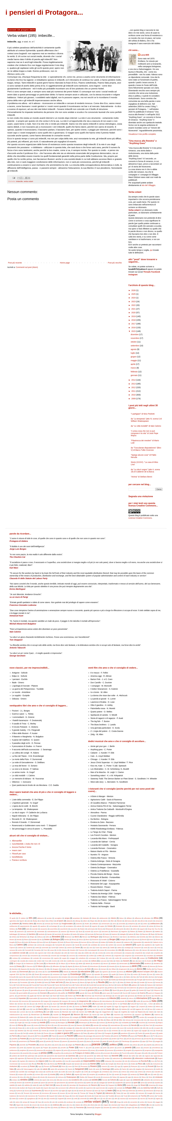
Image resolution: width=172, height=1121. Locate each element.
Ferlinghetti (158, 980)
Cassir (97, 947)
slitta (58, 1080)
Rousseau (84, 1066)
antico (145, 923)
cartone (69, 947)
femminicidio (130, 980)
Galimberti (159, 985)
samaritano (61, 1069)
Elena (121, 971)
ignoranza (131, 996)
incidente (54, 998)
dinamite (103, 966)
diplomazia (125, 966)
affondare (147, 918)
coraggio (72, 958)
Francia (49, 985)
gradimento (54, 993)
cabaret (118, 942)
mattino (31, 1017)
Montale (71, 1022)
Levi (20, 1009)
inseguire (65, 1001)
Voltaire (143, 1105)
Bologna (56, 939)
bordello (104, 939)
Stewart (102, 1085)
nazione (125, 1025)
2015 (133, 331)
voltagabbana (132, 1105)
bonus (81, 939)
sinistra (23, 1079)
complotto (156, 953)
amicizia (47, 923)
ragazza (147, 1056)
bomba (66, 939)
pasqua (80, 1036)
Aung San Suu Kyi (154, 929)
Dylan (33, 971)
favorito (98, 980)
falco (134, 977)
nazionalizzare (115, 1025)
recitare (107, 1058)
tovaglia (150, 1093)
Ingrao (154, 998)
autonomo (20, 931)
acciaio (49, 918)
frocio (70, 985)
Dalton (118, 961)
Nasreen (80, 1025)
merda (14, 1020)
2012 (133, 387)
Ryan (158, 1066)
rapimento (45, 1058)
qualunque (31, 1056)
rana (37, 1058)
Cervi (45, 950)
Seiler (84, 1074)
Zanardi (89, 1107)
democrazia (135, 963)
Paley (85, 1033)
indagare (63, 998)
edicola (65, 971)
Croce (47, 961)
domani (103, 969)
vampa (24, 1102)
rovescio (104, 1066)
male (158, 1012)
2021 (133, 309)
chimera (64, 950)
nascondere (64, 1025)
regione (14, 1061)
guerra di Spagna (154, 993)
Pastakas (107, 1036)
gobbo (134, 990)
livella (117, 1009)
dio (118, 966)
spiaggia (102, 1082)
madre (73, 1012)
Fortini (18, 985)
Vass (39, 1102)
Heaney (62, 996)
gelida (73, 988)
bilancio (157, 937)
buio (46, 942)
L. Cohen (150, 1004)
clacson (144, 950)
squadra (157, 1082)
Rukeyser (134, 1066)
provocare (106, 1053)
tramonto (22, 1096)
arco (61, 926)
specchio (51, 1082)
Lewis (28, 1009)
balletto (157, 931)
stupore (45, 1088)
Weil (36, 1107)
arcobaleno (69, 926)
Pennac (45, 1038)
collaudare (57, 953)
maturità (46, 1017)
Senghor (125, 1074)
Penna (37, 1038)
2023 (133, 301)
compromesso (14, 955)
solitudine (147, 1080)
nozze (101, 1028)
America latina (27, 924)
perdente (106, 1038)
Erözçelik (13, 977)
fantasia (22, 980)
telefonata (131, 1090)
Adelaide (86, 918)
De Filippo (158, 961)
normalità (60, 1028)
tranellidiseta (17, 857)
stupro (53, 1088)
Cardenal (29, 947)
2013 (133, 384)
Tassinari (89, 1090)
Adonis (113, 918)
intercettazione (107, 1001)
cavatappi (127, 947)
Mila (102, 1020)
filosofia (101, 982)
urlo (104, 1098)
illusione (148, 996)
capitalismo (148, 945)
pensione (72, 1038)
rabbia (98, 1056)
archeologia (53, 926)
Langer (38, 1006)
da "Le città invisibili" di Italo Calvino (146, 426)
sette (155, 1074)
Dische (160, 966)
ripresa (85, 1064)
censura (12, 950)
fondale (142, 982)
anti (139, 923)
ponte (21, 1047)
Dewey (19, 966)
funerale (99, 985)
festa (46, 982)
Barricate (99, 934)
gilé (13, 990)
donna (132, 969)
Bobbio (47, 939)
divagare (56, 969)
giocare (19, 990)
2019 (133, 316)
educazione (85, 971)
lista (99, 1009)
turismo (152, 1096)
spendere (71, 1082)
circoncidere (111, 950)
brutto (26, 942)
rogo (39, 1066)
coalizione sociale (18, 953)
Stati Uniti (49, 1085)
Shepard (90, 1077)
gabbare (134, 985)
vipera (64, 1105)
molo (26, 1022)
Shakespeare (71, 1077)
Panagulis (108, 1033)
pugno (139, 1053)
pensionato (62, 1038)
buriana (75, 942)
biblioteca (133, 937)
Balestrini (149, 931)
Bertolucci (116, 937)
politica (113, 1044)
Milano (108, 1020)
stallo (40, 1085)
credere (39, 961)
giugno (134, 357)
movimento (151, 1022)
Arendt (87, 926)
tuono (119, 1096)
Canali (77, 945)
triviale (96, 1096)
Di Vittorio (39, 966)
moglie (19, 1022)
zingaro (129, 1107)
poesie (96, 1044)
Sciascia (12, 1074)
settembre (135, 346)
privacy (92, 1050)
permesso (137, 1038)
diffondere (56, 966)
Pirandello (32, 1045)
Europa (106, 977)
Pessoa (32, 1041)
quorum (81, 1056)
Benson (85, 937)
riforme (60, 1064)
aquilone (43, 926)
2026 (133, 290)
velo (53, 1102)
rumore (142, 1066)
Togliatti (99, 1093)
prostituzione (68, 1053)
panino (132, 1033)
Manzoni (77, 1015)
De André (148, 961)
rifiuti (38, 1064)
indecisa (71, 998)
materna (157, 1014)
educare (74, 972)
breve (151, 939)
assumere (74, 929)
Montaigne (61, 1022)
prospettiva (57, 1053)
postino (97, 1047)
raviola (75, 1058)
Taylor (103, 1090)
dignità (70, 966)
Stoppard (111, 1085)
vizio (99, 1105)
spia (95, 1082)
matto (38, 1017)
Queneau (71, 1056)
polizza (134, 1045)
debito (80, 963)
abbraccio (40, 918)
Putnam (160, 1053)
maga (97, 1012)
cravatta (22, 961)
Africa (155, 918)
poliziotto (127, 1045)
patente (115, 1036)
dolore (96, 969)
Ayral (80, 931)
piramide (22, 1045)
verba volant (28, 181)
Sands (70, 1069)
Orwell (158, 1030)
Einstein (113, 971)
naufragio (104, 1025)
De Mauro (62, 963)
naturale (96, 1025)
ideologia (109, 996)
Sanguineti (79, 1069)
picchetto (97, 1041)
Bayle (153, 934)
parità (160, 1033)
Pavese (140, 1036)
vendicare (69, 1102)
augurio (142, 929)
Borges (112, 939)
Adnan (94, 918)
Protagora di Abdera (82, 1053)
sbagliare (139, 1069)
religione (41, 1061)
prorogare (34, 1053)
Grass (89, 993)
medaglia (75, 1017)
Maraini (86, 1014)
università (83, 1098)
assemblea (53, 929)
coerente (32, 953)
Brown (158, 939)
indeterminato (81, 998)
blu (40, 939)
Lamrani (29, 1006)
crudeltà (69, 961)
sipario (44, 1080)
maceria (56, 1012)
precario (146, 1047)
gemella (94, 988)
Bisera (26, 939)
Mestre (64, 1020)
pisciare (42, 1045)
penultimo (81, 1038)
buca (41, 942)
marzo (134, 368)
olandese (20, 1030)
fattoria (82, 980)
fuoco (106, 985)
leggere (133, 1006)
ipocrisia (146, 1001)
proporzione (16, 1053)
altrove (142, 921)
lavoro (85, 1006)
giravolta (51, 990)
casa (84, 947)
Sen (110, 1074)
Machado (65, 1012)
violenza (56, 1105)
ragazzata (156, 1056)
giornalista (34, 990)
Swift (158, 1088)
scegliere (78, 1072)
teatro (109, 1090)
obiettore (137, 1028)
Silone (144, 1077)
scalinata (13, 1072)
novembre (135, 338)
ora (107, 1030)
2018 (133, 320)
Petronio (57, 1041)
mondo (42, 1022)
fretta (64, 985)
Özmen (46, 1033)
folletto (128, 982)
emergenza (46, 974)
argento (94, 926)
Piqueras (13, 1045)
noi (30, 1028)
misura (152, 1020)
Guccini (125, 993)
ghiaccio (142, 988)
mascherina (128, 1014)
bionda (19, 939)
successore (62, 1088)
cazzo (152, 947)
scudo (45, 1074)
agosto (134, 349)
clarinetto (153, 950)
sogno (128, 1080)
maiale (132, 1012)
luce (151, 1009)
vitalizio (77, 1105)
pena (30, 1038)
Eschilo (36, 977)
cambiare (31, 945)
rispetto (102, 1064)
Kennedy (109, 1004)
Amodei (56, 923)
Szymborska (36, 1091)
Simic (150, 1077)
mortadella (125, 1022)
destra (12, 966)
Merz (45, 1020)
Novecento (92, 1028)
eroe (150, 974)
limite (64, 1009)
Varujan (32, 1102)
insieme (73, 1001)
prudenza (116, 1053)
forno (11, 985)
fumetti (91, 985)
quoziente (90, 1056)
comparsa (128, 953)
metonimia (73, 1020)
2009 (133, 398)
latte (70, 1006)
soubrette (28, 1082)
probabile (101, 1050)
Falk (140, 977)
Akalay (35, 921)
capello (139, 945)
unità (75, 1098)
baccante (105, 931)
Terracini (26, 1093)
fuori (112, 985)
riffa (32, 1064)
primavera (73, 1050)
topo (125, 1093)
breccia (136, 939)
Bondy (74, 939)
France (41, 985)
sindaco (14, 1080)
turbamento (134, 1096)
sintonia (36, 1080)
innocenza (24, 1001)
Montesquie (83, 1022)
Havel (55, 996)
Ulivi (39, 1098)
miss (145, 1020)
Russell (150, 1066)
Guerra (142, 993)
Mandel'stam (35, 1014)
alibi (98, 921)
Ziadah (121, 1107)
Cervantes (37, 950)
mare (101, 1014)
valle (11, 1102)
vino (48, 1105)
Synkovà (19, 1090)
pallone (92, 1033)
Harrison (39, 996)
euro (98, 977)
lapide (46, 1006)
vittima (85, 1105)
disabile (144, 966)
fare (47, 980)
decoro (105, 963)
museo (28, 1025)
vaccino (142, 1098)
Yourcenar (80, 1107)
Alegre (92, 921)
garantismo (31, 988)
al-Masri (51, 921)
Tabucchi (47, 1090)
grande (82, 993)
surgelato (111, 1088)
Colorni (72, 953)
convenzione (46, 958)
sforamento (51, 1077)
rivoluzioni (13, 1066)
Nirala (20, 1028)
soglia (121, 1080)
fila (94, 982)
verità (125, 1102)
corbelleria (82, 958)
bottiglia (122, 939)
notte (84, 1028)
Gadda (142, 985)
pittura (49, 1045)
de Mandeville (51, 963)
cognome (40, 953)
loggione (138, 1009)
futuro (126, 985)
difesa (48, 966)
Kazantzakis (99, 1004)
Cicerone (81, 950)
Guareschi (116, 993)
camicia (39, 945)
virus (70, 1105)
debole (88, 963)
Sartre (124, 1069)
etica (82, 977)
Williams (63, 1107)
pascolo (61, 1036)
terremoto (36, 1093)
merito (31, 1020)
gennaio (134, 375)
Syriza (27, 1090)
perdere (114, 1038)
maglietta (124, 1012)
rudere (112, 1066)
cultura (93, 961)
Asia (20, 929)
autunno (63, 931)
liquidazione (91, 1009)
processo (110, 1050)
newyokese (159, 1025)
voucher (157, 1105)
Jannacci (20, 1004)
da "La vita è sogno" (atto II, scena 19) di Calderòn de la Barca (145, 470)
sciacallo (157, 1072)
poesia (86, 1045)
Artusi (158, 926)
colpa (79, 953)
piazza (88, 1041)
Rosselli (55, 1066)
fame (153, 977)
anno (114, 923)
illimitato (140, 996)
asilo (27, 929)
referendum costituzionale (145, 1058)
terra (19, 1093)
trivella (89, 1096)
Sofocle (113, 1080)
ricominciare (14, 1064)
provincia (97, 1053)
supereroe (89, 1088)
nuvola (129, 1028)
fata (69, 980)
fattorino (90, 980)
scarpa (40, 1072)
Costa (134, 958)
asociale (35, 929)
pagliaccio (77, 1033)
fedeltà (113, 980)
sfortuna (60, 1077)
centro (20, 950)
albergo (77, 921)
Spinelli (109, 1082)
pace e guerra (63, 1033)
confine (91, 955)
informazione (141, 998)
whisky (55, 1107)
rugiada (125, 1066)
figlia (88, 982)
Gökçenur (157, 990)
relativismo (31, 1061)
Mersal (38, 1020)
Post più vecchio (115, 263)
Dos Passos (158, 969)
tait (75, 1090)
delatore (113, 963)
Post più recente (15, 263)
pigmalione (136, 1041)
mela (109, 1017)
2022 (133, 305)
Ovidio (39, 1033)
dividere (64, 969)
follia (135, 982)
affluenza (138, 918)
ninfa (13, 1028)
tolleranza (109, 1093)
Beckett (159, 934)
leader (94, 1006)
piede (104, 1041)
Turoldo (160, 1096)
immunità (13, 998)
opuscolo (100, 1030)
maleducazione (15, 1014)
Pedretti (23, 1039)
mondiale (34, 1022)
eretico (135, 974)
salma (19, 1069)
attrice (135, 929)
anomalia (122, 923)
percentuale (96, 1038)
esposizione (54, 977)
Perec (122, 1038)
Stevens (94, 1085)
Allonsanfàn (17, 841)
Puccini (124, 1053)
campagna (48, 945)
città (119, 950)
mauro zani (16, 850)
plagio (70, 1045)
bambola (41, 934)
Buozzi (68, 942)
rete (126, 1061)
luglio (133, 353)
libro (48, 1009)
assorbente (64, 929)
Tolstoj (118, 1093)
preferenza (13, 1050)
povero (119, 1047)
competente (138, 953)
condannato (82, 955)
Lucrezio (22, 1012)
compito (148, 953)
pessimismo (23, 1041)
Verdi (112, 1102)
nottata (77, 1028)
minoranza (137, 1020)
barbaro (82, 934)
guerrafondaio (22, 996)
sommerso (156, 1080)
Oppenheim (69, 1030)
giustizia (91, 990)
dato (133, 961)
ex (122, 977)
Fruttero (77, 985)
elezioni (129, 971)
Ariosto (110, 926)
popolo (38, 1047)
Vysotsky (20, 1107)
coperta (56, 958)
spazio (43, 1082)
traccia (158, 1093)
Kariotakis (70, 1004)
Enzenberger (75, 974)
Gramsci (71, 993)
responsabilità (75, 1061)
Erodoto (143, 974)
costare (142, 958)
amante (150, 921)
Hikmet (78, 996)
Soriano (19, 1082)
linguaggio (79, 1009)
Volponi (123, 1105)
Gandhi (21, 988)
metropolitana (84, 1020)
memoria (128, 1017)
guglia (32, 996)
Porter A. (82, 1047)
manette (56, 1014)
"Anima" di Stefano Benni (141, 477)
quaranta (41, 1056)
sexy (161, 1074)
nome (36, 1028)
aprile (133, 364)
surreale (119, 1088)
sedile (61, 1074)
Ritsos (140, 1064)
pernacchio (147, 1038)
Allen (112, 921)
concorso (72, 955)
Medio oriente (87, 1017)
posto (105, 1047)
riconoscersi (25, 1064)
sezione (14, 1077)
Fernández (24, 982)
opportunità (79, 1030)
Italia (154, 1001)
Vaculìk (150, 1098)
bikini (150, 937)
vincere (34, 1105)
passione (98, 1036)
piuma (56, 1045)
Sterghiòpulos (83, 1085)
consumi (159, 956)
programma (138, 1050)
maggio (134, 360)
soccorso (65, 1080)
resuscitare (118, 1061)
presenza (39, 1050)
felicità (120, 980)
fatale (75, 980)
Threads (147, 272)
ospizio (12, 1033)
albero (85, 921)
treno (74, 1096)
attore (128, 929)
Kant (61, 1004)
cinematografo (92, 950)
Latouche (63, 1006)
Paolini (140, 1033)
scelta (86, 1072)
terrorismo (45, 1093)
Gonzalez (13, 993)
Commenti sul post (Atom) (27, 267)
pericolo (129, 1038)
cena (158, 947)
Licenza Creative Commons (140, 518)
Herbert (70, 996)
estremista (73, 977)
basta (107, 934)
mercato (159, 1017)
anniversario (105, 923)
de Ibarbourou (29, 963)
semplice (92, 1074)
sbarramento (149, 1069)
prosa (44, 1053)
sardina (116, 1069)
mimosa (128, 1020)
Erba (128, 974)
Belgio (32, 937)
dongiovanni (123, 969)
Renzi (51, 1061)
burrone (83, 942)
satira (131, 1069)
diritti (134, 966)
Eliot (23, 974)
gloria (121, 990)
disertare (15, 969)
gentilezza (110, 988)
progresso (148, 1050)
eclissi (40, 971)
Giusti (83, 990)
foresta (158, 982)
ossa (18, 1033)
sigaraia (122, 1077)
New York (149, 1025)
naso (72, 1025)
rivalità (148, 1064)
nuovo (122, 1028)
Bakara (132, 931)
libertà (40, 1009)
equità (114, 974)
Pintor (150, 1041)
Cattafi (112, 947)
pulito (146, 1053)
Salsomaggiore (29, 1069)
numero (114, 1028)
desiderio (157, 963)
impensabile (33, 998)
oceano (12, 1030)
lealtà (101, 1006)
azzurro (96, 931)
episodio (97, 974)
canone (102, 945)
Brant (130, 939)
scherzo (124, 1072)
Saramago (106, 1069)
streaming (152, 1085)
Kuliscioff (133, 1004)
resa (66, 1061)
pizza (63, 1045)
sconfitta (29, 1074)
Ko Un (117, 1004)
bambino (32, 934)
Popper (45, 1047)
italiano (12, 1004)
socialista (86, 1080)
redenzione (116, 1058)
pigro (144, 1041)
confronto (108, 955)
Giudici (67, 990)
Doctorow (81, 969)
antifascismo (155, 924)
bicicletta (142, 937)
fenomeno (148, 980)
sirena (52, 1080)
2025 (133, 294)
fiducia (82, 982)
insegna (46, 1001)
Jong (48, 1004)
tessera (54, 1093)
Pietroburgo (126, 1041)
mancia (25, 1014)
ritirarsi (118, 1064)
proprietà (26, 1053)
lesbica (150, 1006)
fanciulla (14, 980)
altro (136, 921)
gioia (26, 990)
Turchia (143, 1096)
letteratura (13, 1009)
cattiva (119, 947)
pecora (160, 1036)
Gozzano (43, 993)
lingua (71, 1009)
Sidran (114, 1077)
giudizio (75, 990)
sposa (143, 1082)
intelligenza (95, 1001)
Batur (138, 934)
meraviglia (150, 1017)
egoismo (105, 971)
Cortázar (102, 958)
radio (140, 1056)
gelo (87, 988)
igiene (123, 996)
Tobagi (91, 1093)
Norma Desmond (47, 1028)
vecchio (46, 1102)
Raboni (106, 1056)
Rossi (63, 1066)
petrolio (48, 1041)
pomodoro (13, 1047)
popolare (29, 1047)
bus (90, 942)
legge (116, 1006)
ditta (48, 969)
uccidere (21, 1098)
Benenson (68, 937)
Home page (65, 263)
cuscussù (103, 961)
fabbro (128, 977)
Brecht (144, 939)
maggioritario (106, 1012)
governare (33, 993)
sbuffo (158, 1069)
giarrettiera (151, 988)
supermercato (100, 1088)
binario (12, 939)
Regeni (160, 1058)
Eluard (37, 974)
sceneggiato (95, 1072)
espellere (45, 977)
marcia (94, 1014)
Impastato (22, 998)
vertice (142, 1102)
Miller (121, 1020)
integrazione (83, 1001)
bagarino (124, 931)
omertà (43, 1030)
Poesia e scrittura (19, 860)
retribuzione (134, 1061)
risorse (93, 1064)
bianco (125, 937)
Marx (108, 1015)
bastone (114, 934)
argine (102, 926)
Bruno (19, 942)
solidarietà (137, 1080)
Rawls (82, 1058)
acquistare (76, 918)
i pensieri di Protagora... (44, 12)
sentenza (133, 1074)
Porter (71, 1047)
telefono (140, 1090)
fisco (110, 982)
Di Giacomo (29, 966)
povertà (128, 1047)
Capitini (157, 945)
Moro (117, 1022)
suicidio (80, 1088)
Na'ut (49, 1025)
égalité (97, 971)
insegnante (55, 1001)
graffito (63, 993)
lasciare (54, 1006)
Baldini (140, 931)
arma (127, 926)
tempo (158, 1090)
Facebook (155, 272)
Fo (116, 982)
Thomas (83, 1093)
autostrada (40, 931)
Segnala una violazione (140, 496)
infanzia (112, 998)
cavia (145, 947)
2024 (133, 298)
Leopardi (142, 1006)
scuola (52, 1074)
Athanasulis (109, 929)
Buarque (33, 942)
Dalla (111, 961)
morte (133, 1023)
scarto (56, 1072)
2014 (133, 380)
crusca (76, 961)
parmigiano (24, 1036)
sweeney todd (148, 1088)
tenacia (12, 1093)
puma (152, 1053)
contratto (36, 958)
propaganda (158, 1050)
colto (93, 953)
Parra (39, 1036)
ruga (118, 1066)
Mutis (43, 1025)
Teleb (124, 1090)
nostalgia (69, 1028)
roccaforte (23, 1066)
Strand (143, 1085)
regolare (22, 1061)
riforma (52, 1064)
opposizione (90, 1030)
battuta (130, 934)
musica (36, 1025)
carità (37, 947)
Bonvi (87, 939)
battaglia (123, 934)
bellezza (40, 937)
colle (65, 953)
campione (68, 945)
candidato (94, 945)
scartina (48, 1072)
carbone (20, 947)
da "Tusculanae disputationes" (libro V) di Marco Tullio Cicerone (146, 449)
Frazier (57, 985)
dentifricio (147, 963)
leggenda (124, 1006)
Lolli (145, 1009)
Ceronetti (28, 950)
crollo (61, 961)
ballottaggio (13, 934)
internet (130, 1001)
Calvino (19, 945)
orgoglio (144, 1030)
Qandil (22, 1056)
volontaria (114, 1105)
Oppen (59, 1030)
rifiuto (45, 1064)
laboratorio (13, 1006)
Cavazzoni (137, 947)
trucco (103, 1096)
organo (136, 1030)
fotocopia (26, 985)
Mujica (160, 1022)
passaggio (89, 1036)
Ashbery (12, 929)
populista (54, 1047)
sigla (129, 1077)
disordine (33, 969)
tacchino (56, 1090)
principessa (84, 1050)
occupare (157, 1028)
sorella (12, 1082)
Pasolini (70, 1036)
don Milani (112, 969)
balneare (23, 934)
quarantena (50, 1056)
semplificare (102, 1074)
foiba (121, 982)
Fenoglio (140, 980)
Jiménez (41, 1004)
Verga (119, 1102)
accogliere (58, 918)
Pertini (14, 1041)
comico (108, 953)
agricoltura (13, 921)
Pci (154, 1036)
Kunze (141, 1004)
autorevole (30, 931)
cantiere (111, 945)
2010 (133, 395)
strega (160, 1085)
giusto (100, 990)
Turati (125, 1096)
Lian (34, 1009)
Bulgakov (54, 942)
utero (110, 1098)
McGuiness (65, 1017)
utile (115, 1098)
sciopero (21, 1074)
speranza (80, 1082)
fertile (32, 982)
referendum (127, 1058)
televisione (149, 1090)
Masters (148, 1015)
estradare (64, 977)
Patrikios (124, 1036)
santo (97, 1069)
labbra (158, 1004)
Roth (76, 1066)
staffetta (27, 1085)
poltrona (157, 1045)
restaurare (108, 1061)
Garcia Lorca (41, 988)
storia (119, 1085)
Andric (87, 923)
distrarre (41, 969)
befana (14, 937)
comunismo (34, 955)
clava (160, 950)
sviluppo (128, 1088)
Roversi (93, 1066)
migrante (95, 1020)
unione (69, 1098)
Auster (12, 931)
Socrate (104, 1080)
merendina (22, 1020)
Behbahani (23, 937)
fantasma (31, 980)
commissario (117, 953)
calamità (147, 942)
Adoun (121, 918)
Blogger (98, 1114)
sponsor (128, 1082)
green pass (106, 993)
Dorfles (149, 969)
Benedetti (56, 937)
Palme (100, 1033)
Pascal (53, 1036)
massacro (138, 1014)
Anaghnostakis (67, 924)
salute (45, 1069)
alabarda (70, 921)
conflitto (99, 955)
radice (133, 1056)
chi (58, 950)
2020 (133, 312)
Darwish (126, 961)
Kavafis (89, 1004)
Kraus (125, 1004)
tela (118, 1090)
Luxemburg (38, 1012)
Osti (24, 1033)
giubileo (59, 990)
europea (116, 977)
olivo (28, 1030)
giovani (43, 990)
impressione (44, 998)
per (88, 1038)
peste (41, 1041)
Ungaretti (61, 1098)
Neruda (134, 1025)
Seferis (68, 1074)
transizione (31, 1096)
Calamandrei (137, 942)
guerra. (12, 996)
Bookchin (95, 939)
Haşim (47, 996)
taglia (63, 1090)
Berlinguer (94, 937)
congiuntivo (118, 955)
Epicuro (88, 974)
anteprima (131, 923)
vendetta (60, 1102)
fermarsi (14, 982)
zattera (114, 1107)
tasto (96, 1090)
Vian (11, 1105)
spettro (88, 1082)
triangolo (81, 1096)
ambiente (15, 924)
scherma (115, 1072)
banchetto (58, 934)
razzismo (90, 1058)
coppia (64, 958)
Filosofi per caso (19, 854)
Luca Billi (145, 55)
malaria (151, 1012)
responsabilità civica (91, 1061)
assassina (43, 929)
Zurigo (149, 1107)
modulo (12, 1022)
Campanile (58, 945)
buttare (103, 942)
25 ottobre (22, 918)
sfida (27, 1077)
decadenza (97, 963)
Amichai (39, 923)
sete (149, 1074)
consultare (149, 955)
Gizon (107, 990)
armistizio (135, 926)
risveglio (111, 1064)
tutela (14, 1098)
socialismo (75, 1080)
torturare (141, 1093)
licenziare (56, 1009)
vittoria (92, 1105)
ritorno (126, 1064)
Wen (49, 1107)
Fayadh (105, 980)
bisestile (34, 939)
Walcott (29, 1107)
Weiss (43, 1107)
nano (55, 1025)
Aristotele (119, 926)
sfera (21, 1077)
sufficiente (72, 1088)
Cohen (49, 953)
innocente (15, 1001)
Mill (115, 1020)
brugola (12, 942)
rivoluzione (156, 1064)
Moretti (110, 1022)
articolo (143, 926)
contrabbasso (25, 958)
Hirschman (88, 996)
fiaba (67, 982)
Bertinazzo (106, 937)
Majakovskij (142, 1012)
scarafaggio (31, 1072)
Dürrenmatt (23, 972)
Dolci (89, 969)
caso (90, 947)
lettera (158, 1006)
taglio (69, 1090)
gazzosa (58, 988)
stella (64, 1085)
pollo (141, 1045)
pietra (117, 1041)
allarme (105, 921)
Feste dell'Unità (57, 982)
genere (102, 988)
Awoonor (73, 931)
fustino (119, 985)
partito (46, 1036)
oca (150, 1028)
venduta (78, 1102)
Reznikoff (144, 1061)
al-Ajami (42, 921)
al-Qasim (60, 921)
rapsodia (67, 1058)
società (95, 1080)
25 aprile (13, 918)
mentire (141, 1017)
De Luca (39, 963)
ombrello (35, 1030)
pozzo (138, 1047)
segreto (77, 1074)
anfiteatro (95, 923)
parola (32, 1036)
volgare (105, 1105)
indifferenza (93, 998)
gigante (160, 988)
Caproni (12, 947)
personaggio (158, 1038)
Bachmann (114, 931)
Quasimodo (61, 1056)
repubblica (59, 1061)
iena (116, 996)
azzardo (88, 931)
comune (24, 955)
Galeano (150, 985)
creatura (31, 961)
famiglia (160, 977)
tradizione (13, 1096)
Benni (77, 937)
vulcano (12, 1107)
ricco (152, 1061)
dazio (140, 961)
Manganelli (66, 1015)
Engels (65, 974)
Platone (78, 1045)
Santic (91, 1069)
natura (87, 1025)
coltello (86, 953)
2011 (133, 391)
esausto (28, 977)
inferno (131, 998)
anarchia (79, 923)
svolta (138, 1088)
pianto (82, 1041)
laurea (77, 1006)
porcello (63, 1047)
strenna (14, 1088)
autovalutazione (52, 931)
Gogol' (148, 990)
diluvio (77, 966)
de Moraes (72, 963)
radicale (125, 1056)
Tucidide (111, 1096)
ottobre (134, 342)
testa (75, 1093)
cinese (102, 950)
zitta (135, 1107)
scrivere (37, 1074)
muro (13, 1025)
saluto (53, 1069)
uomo (91, 1098)
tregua (67, 1096)
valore (18, 1102)
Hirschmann (99, 996)
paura (133, 1036)
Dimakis (84, 966)
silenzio (136, 1077)
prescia (31, 1050)
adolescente (103, 918)
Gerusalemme (131, 988)
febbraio (134, 372)
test (69, 1093)
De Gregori (17, 963)
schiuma (148, 1072)
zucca (142, 1107)
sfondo (42, 1077)
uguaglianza (31, 1098)
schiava (132, 1072)
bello (47, 937)
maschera (117, 1014)
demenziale (123, 963)
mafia (89, 1012)
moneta (52, 1022)
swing (11, 1090)
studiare (22, 1088)
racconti (115, 1056)
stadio (20, 1085)
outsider (31, 1033)
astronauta (91, 929)
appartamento (25, 926)
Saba (11, 1069)
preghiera (23, 1050)
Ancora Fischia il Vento (21, 847)
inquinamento (35, 1001)
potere (112, 1047)
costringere (13, 961)
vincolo (42, 1105)
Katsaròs (80, 1004)
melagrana (117, 1017)
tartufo (81, 1090)
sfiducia (34, 1077)
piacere (64, 1041)
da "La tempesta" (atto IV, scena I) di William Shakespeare (146, 420)
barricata (91, 934)
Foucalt (34, 985)
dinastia (112, 966)
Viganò (18, 1105)
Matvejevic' (55, 1017)
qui (151, 250)
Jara (27, 1004)
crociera (54, 961)
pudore (132, 1053)
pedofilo (14, 1038)
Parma (14, 1036)
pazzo (148, 1036)
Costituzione (153, 958)
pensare (53, 1038)
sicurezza (106, 1077)
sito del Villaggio (148, 185)
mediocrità (101, 1017)
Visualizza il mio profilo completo (142, 134)
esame (21, 977)
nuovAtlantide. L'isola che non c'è (26, 844)
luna (29, 1012)
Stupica (30, 1088)
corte (110, 958)
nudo (107, 1028)
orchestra (115, 1030)
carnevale (45, 947)
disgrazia (24, 969)
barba (75, 934)
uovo (98, 1098)
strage (135, 1085)
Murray (20, 1025)
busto (96, 942)
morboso (102, 1022)
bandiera (67, 934)
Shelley (82, 1077)
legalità (109, 1006)
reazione (99, 1058)
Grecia (96, 993)
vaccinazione (132, 1098)
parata (147, 1033)
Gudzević (134, 993)
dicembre (135, 334)
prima (66, 1050)
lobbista (124, 1009)
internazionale (119, 1001)
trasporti (51, 1096)
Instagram (133, 274)
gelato (66, 988)
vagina (158, 1098)
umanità (52, 1098)
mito (158, 1020)
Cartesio (61, 947)
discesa (152, 966)
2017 (133, 324)
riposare (77, 1064)
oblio (144, 1028)
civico (137, 950)
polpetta (149, 1045)
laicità (22, 1006)
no (25, 1028)
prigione (58, 1050)
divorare (72, 969)
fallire (146, 977)
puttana (14, 1056)
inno (161, 998)
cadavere (127, 942)
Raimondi (30, 1058)
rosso (70, 1066)
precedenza (156, 1047)
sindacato (159, 1077)
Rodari (32, 1066)
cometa (100, 953)
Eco (46, 971)
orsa (151, 1030)
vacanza (123, 1098)
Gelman (80, 988)
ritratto (133, 1064)
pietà (110, 1041)
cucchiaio (85, 961)
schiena (140, 1072)
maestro (81, 1012)
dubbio (14, 971)
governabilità (23, 993)
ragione (12, 1058)
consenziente (138, 955)
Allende (119, 921)
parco (154, 1033)
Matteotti (23, 1017)
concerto (54, 955)
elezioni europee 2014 (145, 972)
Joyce (55, 1004)
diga (63, 966)
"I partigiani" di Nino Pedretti (143, 414)
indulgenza (103, 998)
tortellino (132, 1093)
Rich (158, 1061)
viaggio (157, 1102)
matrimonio (13, 1017)
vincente (26, 1105)
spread (149, 1082)
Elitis (30, 974)
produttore (119, 1050)
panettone (124, 1033)
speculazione (61, 1082)
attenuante (119, 929)
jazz (33, 1004)
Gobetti (141, 990)
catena (104, 947)
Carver (77, 948)
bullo (61, 942)
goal (127, 990)
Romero (46, 1066)
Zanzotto (106, 1107)
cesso (52, 950)
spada (36, 1082)
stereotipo (72, 1085)
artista (151, 926)
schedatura (105, 1072)
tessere (62, 1093)
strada (129, 1085)
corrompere (92, 958)
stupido (38, 1088)
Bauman (145, 934)
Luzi (47, 1012)
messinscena (54, 1020)
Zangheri (98, 1107)
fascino (54, 980)
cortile (117, 958)
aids (28, 921)
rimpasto (69, 1064)
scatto (63, 1072)
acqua (67, 918)
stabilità (12, 1085)
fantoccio (40, 980)
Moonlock (93, 1022)
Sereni (141, 1074)
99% (31, 918)
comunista (44, 955)
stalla (34, 1085)
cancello (85, 945)
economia (55, 971)
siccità (98, 1077)
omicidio (52, 1030)
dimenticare (94, 966)
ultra (45, 1098)
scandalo (22, 1072)
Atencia (100, 929)
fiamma (74, 982)
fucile (84, 985)
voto (150, 1105)
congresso (128, 955)
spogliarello (119, 1082)
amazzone (159, 921)
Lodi (131, 1009)
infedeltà (123, 998)
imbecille (19, 181)
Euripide (91, 977)
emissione (56, 974)
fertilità (39, 982)
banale (49, 934)
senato (117, 1074)
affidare (129, 918)
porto (90, 1047)
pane (116, 1033)
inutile (138, 1001)
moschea (142, 1022)
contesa (15, 958)
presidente (49, 1050)
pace (53, 1033)
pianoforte (73, 1041)
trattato (59, 1096)
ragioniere (20, 1058)
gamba (14, 988)
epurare (105, 974)
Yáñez (71, 1107)
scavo (70, 1072)
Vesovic (150, 1102)
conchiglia (62, 955)
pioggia (157, 1041)
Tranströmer (42, 1096)
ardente (79, 926)
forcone (150, 982)
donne (139, 969)
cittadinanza (128, 950)
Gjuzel (114, 990)
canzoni (128, 945)
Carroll (53, 947)
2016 (133, 327)
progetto (128, 1050)
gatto (51, 988)
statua (58, 1085)
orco (122, 1030)
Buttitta (110, 942)
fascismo (62, 980)
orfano (129, 1030)
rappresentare (56, 1058)
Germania (120, 988)
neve (141, 1025)
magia (116, 1012)
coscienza (125, 958)
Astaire (82, 929)
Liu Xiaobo (107, 1009)
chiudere (73, 950)
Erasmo (121, 974)
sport (136, 1083)
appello (35, 926)
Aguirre (21, 921)
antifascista (13, 926)
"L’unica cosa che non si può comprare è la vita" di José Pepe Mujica (144, 433)
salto (38, 1069)
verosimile (133, 1102)
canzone (119, 945)
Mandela (46, 1015)
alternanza (128, 921)
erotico (157, 974)
